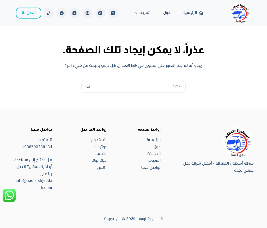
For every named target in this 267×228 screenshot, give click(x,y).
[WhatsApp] (62, 13)
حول (166, 13)
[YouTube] (75, 13)
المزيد (141, 13)
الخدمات (154, 154)
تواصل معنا (151, 168)
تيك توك (99, 161)
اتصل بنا (28, 13)
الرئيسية (193, 13)
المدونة (154, 161)
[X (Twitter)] (113, 13)
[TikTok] (49, 13)
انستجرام (98, 140)
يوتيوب (100, 147)
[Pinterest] (88, 13)
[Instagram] (100, 13)
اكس (101, 168)
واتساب (100, 154)
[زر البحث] (87, 86)
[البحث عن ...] (140, 86)
